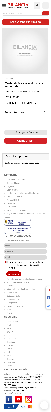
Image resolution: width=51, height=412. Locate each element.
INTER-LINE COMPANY (21, 102)
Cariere (10, 286)
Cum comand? (13, 299)
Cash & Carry (12, 190)
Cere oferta (26, 140)
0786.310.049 (35, 380)
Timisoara (11, 362)
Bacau (9, 328)
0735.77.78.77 (36, 377)
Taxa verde (11, 207)
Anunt (9, 313)
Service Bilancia (13, 183)
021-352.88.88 (18, 390)
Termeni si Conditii (14, 197)
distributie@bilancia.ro (27, 388)
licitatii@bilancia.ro (20, 380)
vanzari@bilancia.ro (20, 377)
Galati (9, 349)
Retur (9, 309)
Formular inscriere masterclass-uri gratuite (24, 279)
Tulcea (9, 366)
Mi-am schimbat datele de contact (21, 289)
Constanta (11, 342)
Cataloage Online (14, 296)
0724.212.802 (36, 382)
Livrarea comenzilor (15, 306)
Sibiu (9, 356)
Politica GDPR (13, 200)
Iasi (8, 352)
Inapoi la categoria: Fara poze (25, 22)
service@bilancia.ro (20, 382)
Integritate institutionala (16, 210)
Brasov (10, 332)
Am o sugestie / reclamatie (18, 282)
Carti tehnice (12, 292)
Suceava (10, 359)
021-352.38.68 (10, 385)
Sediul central (12, 322)
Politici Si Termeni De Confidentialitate (23, 193)
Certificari (11, 203)
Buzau (9, 335)
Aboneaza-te (13, 274)
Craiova (10, 345)
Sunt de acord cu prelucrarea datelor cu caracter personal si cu (26, 265)
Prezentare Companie (16, 180)
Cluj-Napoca (12, 339)
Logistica (10, 186)
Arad (9, 325)
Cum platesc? (12, 303)
